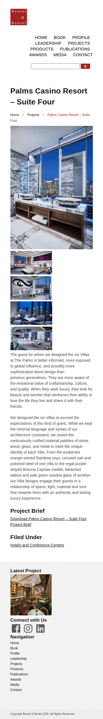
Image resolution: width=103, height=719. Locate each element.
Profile (81, 37)
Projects (79, 43)
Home (41, 37)
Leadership (48, 43)
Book (60, 37)
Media (60, 54)
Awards (38, 54)
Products (42, 49)
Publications (75, 49)
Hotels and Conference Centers (37, 545)
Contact (83, 54)
